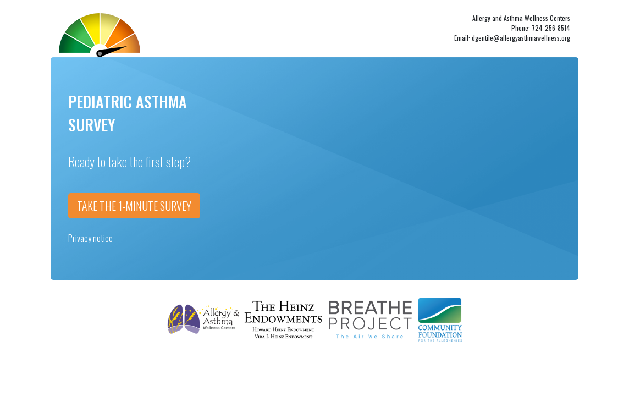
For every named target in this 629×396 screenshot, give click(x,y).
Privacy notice (90, 238)
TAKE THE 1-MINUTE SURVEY (134, 205)
